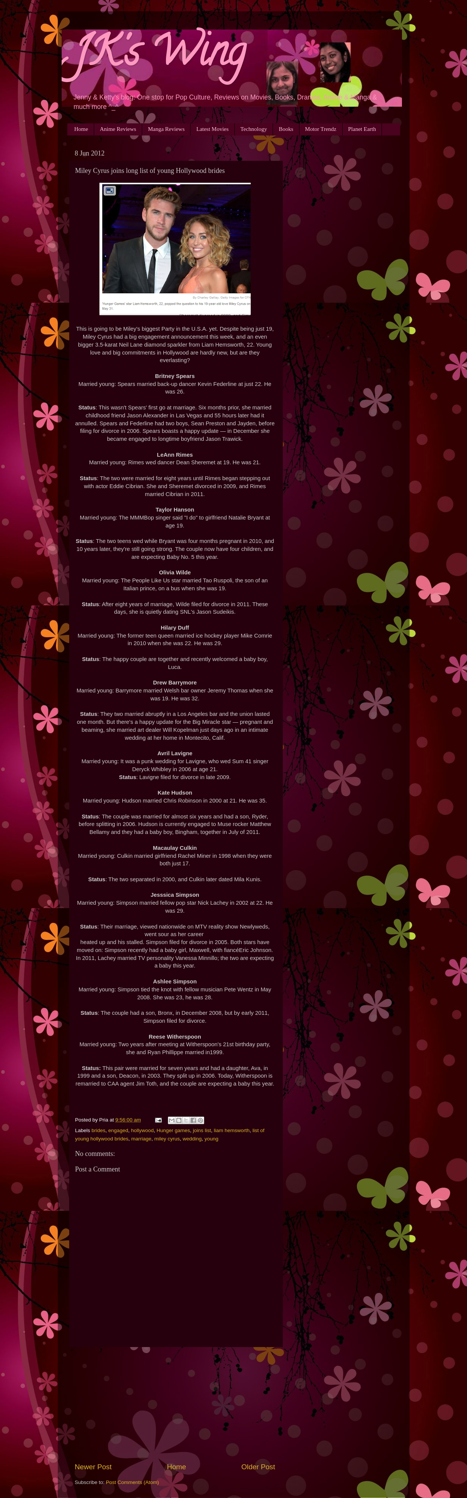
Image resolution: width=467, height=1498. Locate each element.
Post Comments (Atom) (132, 1482)
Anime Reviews (118, 129)
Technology (253, 129)
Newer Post (93, 1467)
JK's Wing (159, 56)
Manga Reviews (166, 129)
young (212, 1139)
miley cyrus (167, 1139)
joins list (202, 1130)
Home (81, 129)
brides (99, 1130)
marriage (141, 1139)
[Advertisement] (175, 1404)
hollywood (142, 1130)
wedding (192, 1139)
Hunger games (173, 1130)
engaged (118, 1130)
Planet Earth (362, 129)
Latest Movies (212, 129)
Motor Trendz (321, 129)
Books (286, 129)
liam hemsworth (232, 1130)
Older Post (258, 1467)
